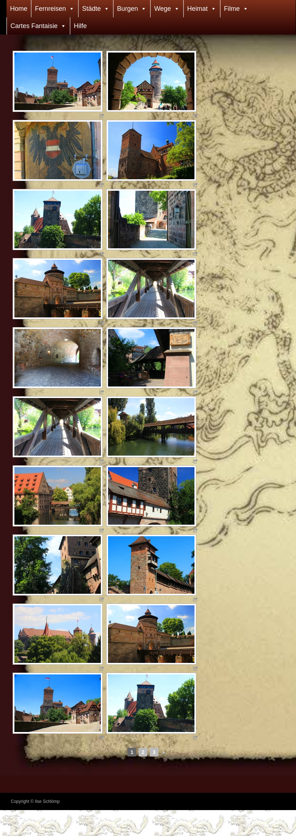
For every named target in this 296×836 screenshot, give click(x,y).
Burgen (127, 8)
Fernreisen (50, 8)
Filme (232, 8)
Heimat (197, 8)
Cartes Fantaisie (34, 26)
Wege (162, 8)
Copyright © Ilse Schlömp (35, 801)
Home (18, 8)
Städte (91, 8)
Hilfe (80, 26)
